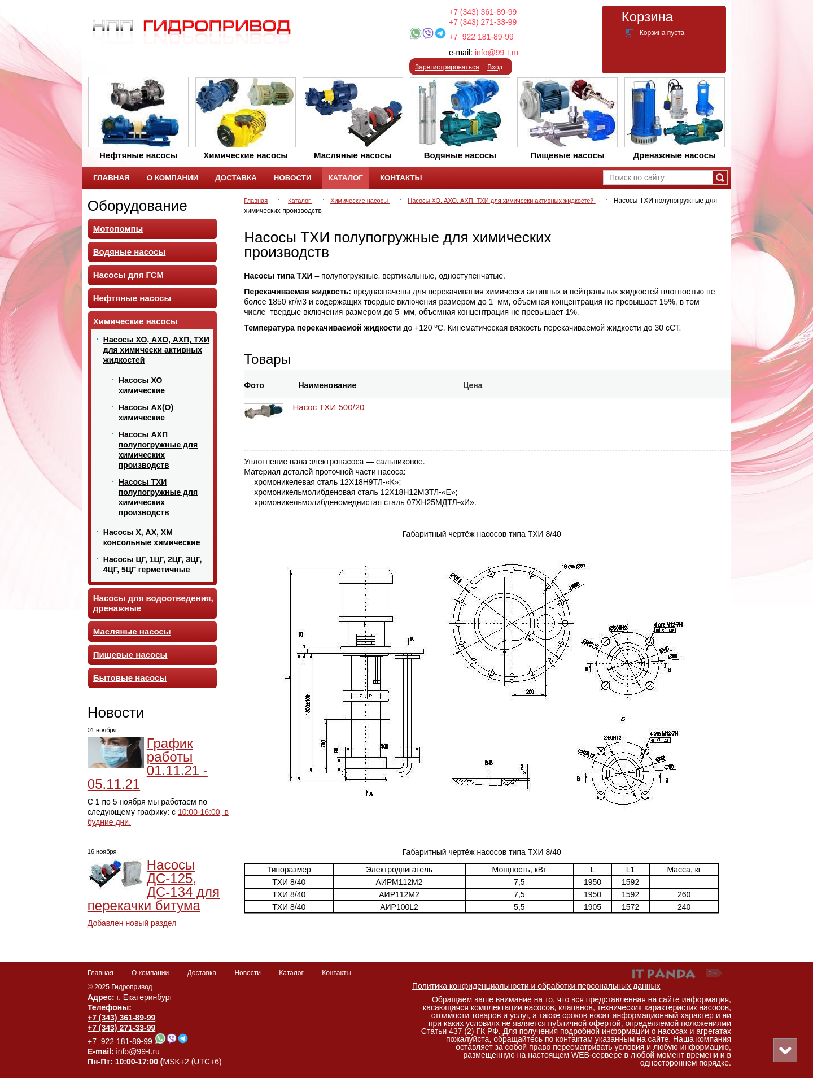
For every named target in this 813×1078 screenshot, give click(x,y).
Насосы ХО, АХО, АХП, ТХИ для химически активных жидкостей (501, 200)
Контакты (336, 973)
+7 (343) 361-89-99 (483, 11)
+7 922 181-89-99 (481, 36)
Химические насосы (360, 200)
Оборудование (137, 205)
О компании (151, 973)
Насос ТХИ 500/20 (329, 407)
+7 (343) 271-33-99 (483, 22)
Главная (256, 200)
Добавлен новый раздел (132, 923)
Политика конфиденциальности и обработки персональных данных (536, 985)
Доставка (202, 973)
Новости (116, 712)
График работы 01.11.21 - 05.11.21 (148, 764)
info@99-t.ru (496, 52)
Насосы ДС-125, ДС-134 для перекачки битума (154, 885)
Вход (494, 67)
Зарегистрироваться (447, 67)
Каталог (345, 177)
